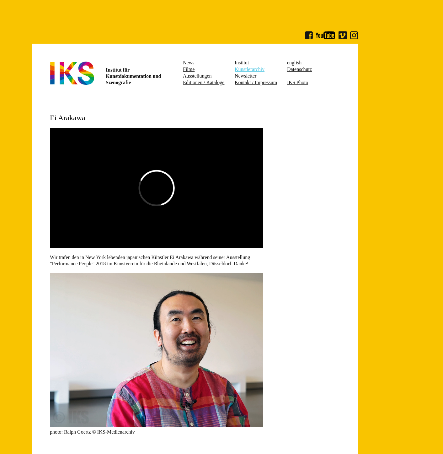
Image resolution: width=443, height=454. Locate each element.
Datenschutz (299, 69)
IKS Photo (297, 82)
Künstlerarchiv (249, 69)
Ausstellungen (197, 75)
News (188, 62)
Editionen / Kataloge (203, 82)
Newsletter (245, 75)
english (294, 62)
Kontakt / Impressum (256, 82)
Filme (189, 69)
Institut (242, 62)
